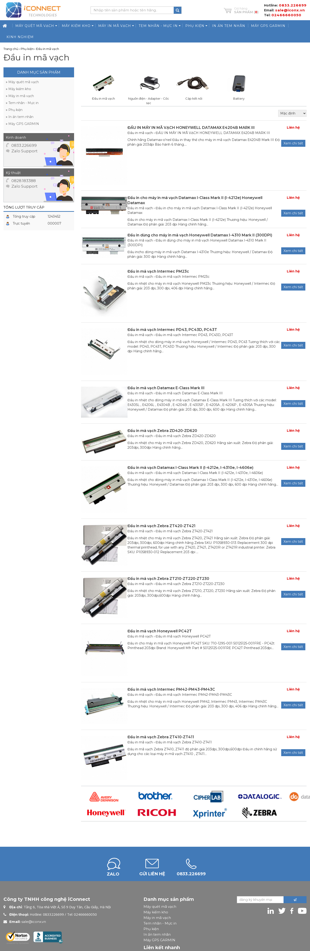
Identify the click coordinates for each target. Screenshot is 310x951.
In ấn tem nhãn (157, 932)
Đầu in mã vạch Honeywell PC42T (183, 634)
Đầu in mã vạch (140, 275)
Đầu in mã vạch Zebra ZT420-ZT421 (184, 529)
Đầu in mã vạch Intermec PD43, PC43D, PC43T (194, 333)
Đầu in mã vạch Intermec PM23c (182, 275)
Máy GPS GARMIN (159, 938)
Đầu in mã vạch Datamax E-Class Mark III (189, 391)
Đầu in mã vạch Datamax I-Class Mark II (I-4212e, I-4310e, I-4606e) (209, 471)
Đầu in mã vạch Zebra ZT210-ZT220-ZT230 (190, 582)
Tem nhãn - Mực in (160, 921)
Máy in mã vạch (157, 916)
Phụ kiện (151, 927)
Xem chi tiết (293, 285)
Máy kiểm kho (156, 910)
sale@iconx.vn (33, 920)
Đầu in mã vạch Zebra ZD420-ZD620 (186, 434)
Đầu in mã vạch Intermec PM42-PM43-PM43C (194, 693)
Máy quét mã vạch (160, 904)
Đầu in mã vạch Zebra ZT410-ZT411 (184, 740)
